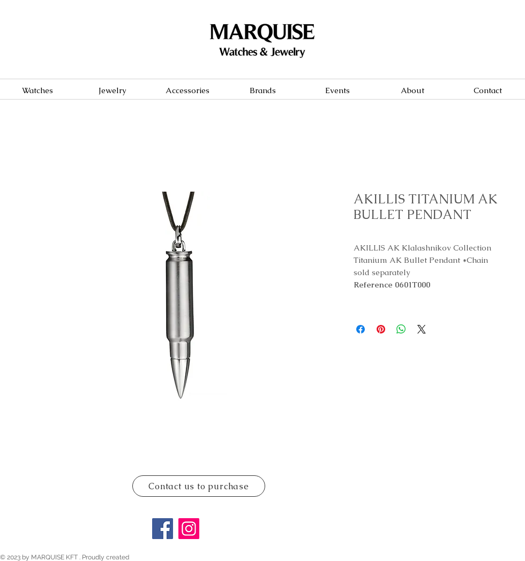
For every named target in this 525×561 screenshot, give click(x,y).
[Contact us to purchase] (198, 486)
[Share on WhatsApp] (401, 329)
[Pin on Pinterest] (380, 329)
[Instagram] (188, 528)
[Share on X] (421, 329)
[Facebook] (162, 528)
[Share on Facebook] (360, 329)
